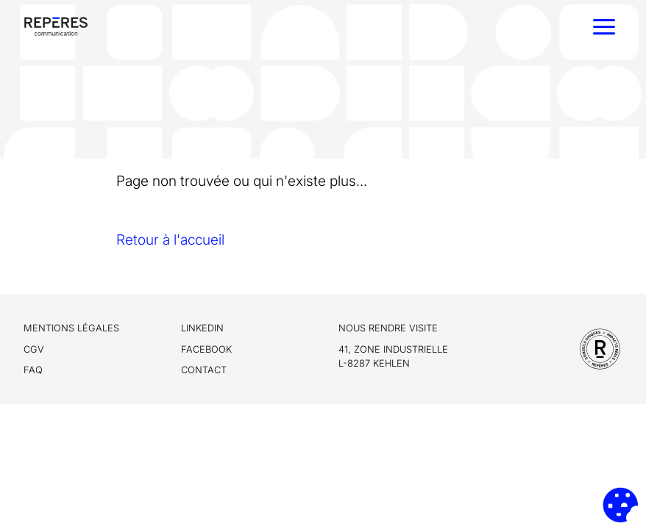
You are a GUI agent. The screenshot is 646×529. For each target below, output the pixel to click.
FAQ (33, 369)
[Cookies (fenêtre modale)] (620, 505)
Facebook (206, 349)
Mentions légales (71, 328)
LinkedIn (202, 328)
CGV (34, 349)
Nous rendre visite (388, 328)
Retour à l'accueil (170, 239)
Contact (204, 369)
